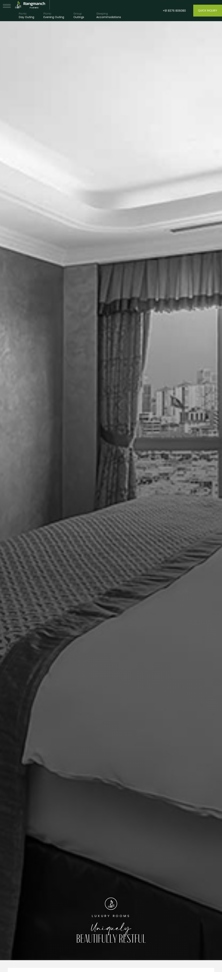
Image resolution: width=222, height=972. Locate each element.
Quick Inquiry (207, 10)
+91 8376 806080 (174, 11)
